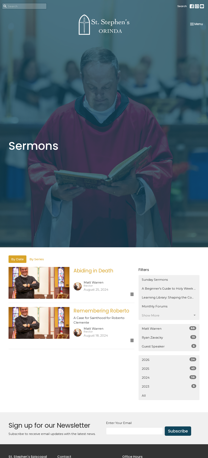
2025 (169, 368)
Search (182, 6)
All (144, 395)
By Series (36, 259)
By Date (17, 259)
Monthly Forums (154, 306)
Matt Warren (169, 328)
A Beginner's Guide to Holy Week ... (169, 288)
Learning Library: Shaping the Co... (168, 297)
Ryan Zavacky (169, 337)
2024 (169, 377)
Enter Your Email (119, 423)
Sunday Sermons (155, 280)
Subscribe (178, 431)
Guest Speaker (169, 346)
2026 (169, 359)
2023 (169, 386)
